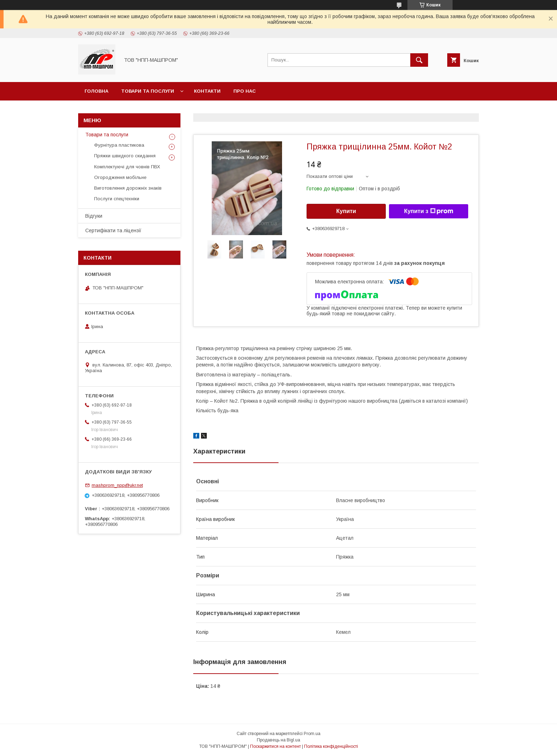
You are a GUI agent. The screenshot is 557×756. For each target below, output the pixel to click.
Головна (96, 91)
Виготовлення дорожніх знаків (128, 188)
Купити (346, 211)
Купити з (428, 211)
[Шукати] (419, 60)
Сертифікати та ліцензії (113, 230)
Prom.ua (312, 733)
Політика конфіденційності (331, 746)
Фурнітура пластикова (119, 145)
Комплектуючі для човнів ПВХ (127, 166)
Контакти (207, 91)
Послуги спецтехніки (116, 198)
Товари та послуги (147, 91)
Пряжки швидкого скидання (125, 155)
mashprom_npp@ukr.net (117, 485)
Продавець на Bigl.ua (278, 740)
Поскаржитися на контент (275, 746)
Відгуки (93, 216)
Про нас (244, 91)
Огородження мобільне (120, 177)
